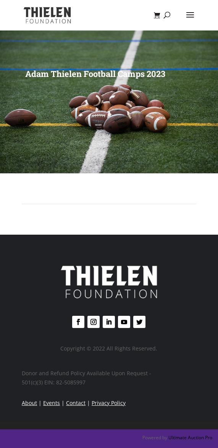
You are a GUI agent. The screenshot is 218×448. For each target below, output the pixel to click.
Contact (76, 402)
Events (51, 402)
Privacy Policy (109, 402)
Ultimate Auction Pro (190, 437)
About (29, 402)
